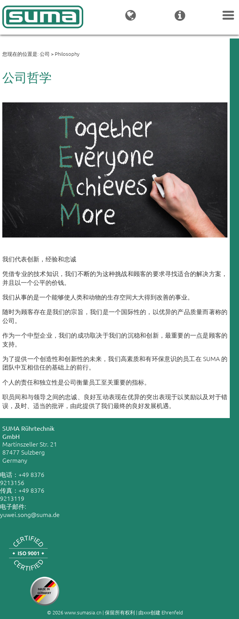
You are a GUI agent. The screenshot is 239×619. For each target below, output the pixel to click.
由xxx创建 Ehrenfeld (160, 612)
